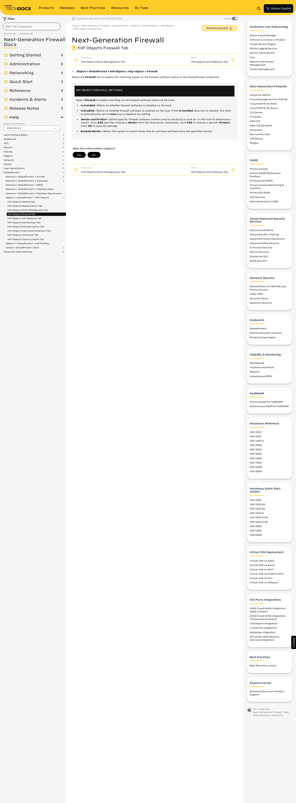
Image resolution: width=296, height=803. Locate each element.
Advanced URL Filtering (264, 236)
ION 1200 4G (257, 506)
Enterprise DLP (259, 258)
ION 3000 (256, 451)
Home (75, 25)
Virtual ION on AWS (262, 562)
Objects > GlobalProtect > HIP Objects (27, 197)
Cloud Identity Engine (263, 46)
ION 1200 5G (257, 510)
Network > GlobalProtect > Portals (25, 177)
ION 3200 (256, 455)
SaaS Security (258, 262)
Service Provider (260, 136)
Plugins (254, 144)
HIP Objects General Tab (21, 201)
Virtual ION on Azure (262, 566)
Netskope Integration (262, 634)
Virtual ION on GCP (261, 571)
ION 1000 (255, 433)
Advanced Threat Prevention (267, 240)
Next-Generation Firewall (95, 25)
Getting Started (25, 55)
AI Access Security (261, 249)
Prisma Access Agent (262, 339)
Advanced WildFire (261, 231)
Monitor (8, 147)
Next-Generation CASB (264, 203)
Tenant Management (262, 71)
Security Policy (259, 300)
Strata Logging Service (263, 50)
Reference (19, 91)
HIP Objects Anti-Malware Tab (25, 218)
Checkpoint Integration (264, 625)
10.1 (255, 711)
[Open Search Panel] (260, 8)
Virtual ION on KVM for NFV (267, 575)
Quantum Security (261, 304)
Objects (8, 156)
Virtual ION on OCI (261, 580)
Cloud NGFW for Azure (264, 109)
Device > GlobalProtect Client (22, 247)
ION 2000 (256, 447)
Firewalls (255, 118)
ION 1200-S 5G (259, 523)
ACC (6, 143)
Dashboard (10, 139)
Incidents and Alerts (262, 369)
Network (9, 160)
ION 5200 (256, 460)
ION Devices (257, 198)
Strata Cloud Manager (263, 37)
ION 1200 (255, 438)
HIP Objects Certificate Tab (23, 235)
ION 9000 (256, 468)
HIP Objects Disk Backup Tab (24, 222)
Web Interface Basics (16, 135)
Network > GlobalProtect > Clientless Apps (30, 189)
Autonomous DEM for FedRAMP (269, 408)
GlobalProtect (12, 172)
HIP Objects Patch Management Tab (28, 210)
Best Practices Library (263, 667)
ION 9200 (256, 473)
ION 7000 (256, 464)
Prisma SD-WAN (260, 194)
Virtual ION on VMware (264, 584)
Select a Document (14, 123)
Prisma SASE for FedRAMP (266, 403)
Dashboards (257, 364)
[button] (293, 642)
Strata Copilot (278, 8)
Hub (252, 59)
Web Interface (261, 717)
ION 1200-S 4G (259, 519)
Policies (8, 152)
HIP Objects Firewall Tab (21, 214)
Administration (24, 64)
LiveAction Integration (263, 629)
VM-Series (256, 140)
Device (8, 164)
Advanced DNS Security (264, 245)
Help (14, 117)
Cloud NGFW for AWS (263, 105)
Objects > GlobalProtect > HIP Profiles (27, 243)
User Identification (14, 168)
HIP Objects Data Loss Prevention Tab (29, 230)
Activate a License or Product (267, 41)
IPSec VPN (256, 295)
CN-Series (256, 114)
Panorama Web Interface (18, 252)
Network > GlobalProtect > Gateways (27, 181)
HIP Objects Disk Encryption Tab (26, 226)
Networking (21, 73)
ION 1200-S (257, 442)
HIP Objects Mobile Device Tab (25, 206)
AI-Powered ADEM (261, 182)
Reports (254, 373)
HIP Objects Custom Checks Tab (26, 239)
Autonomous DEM (261, 377)
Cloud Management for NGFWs (269, 101)
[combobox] (31, 26)
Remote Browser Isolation (266, 334)
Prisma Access (259, 170)
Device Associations (262, 54)
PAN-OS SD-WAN (261, 127)
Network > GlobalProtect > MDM (24, 185)
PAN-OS (255, 123)
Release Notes (24, 108)
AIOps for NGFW (260, 96)
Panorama (256, 131)
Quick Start (21, 82)
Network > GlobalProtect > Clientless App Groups (33, 193)
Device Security (259, 253)
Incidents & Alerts (27, 99)
